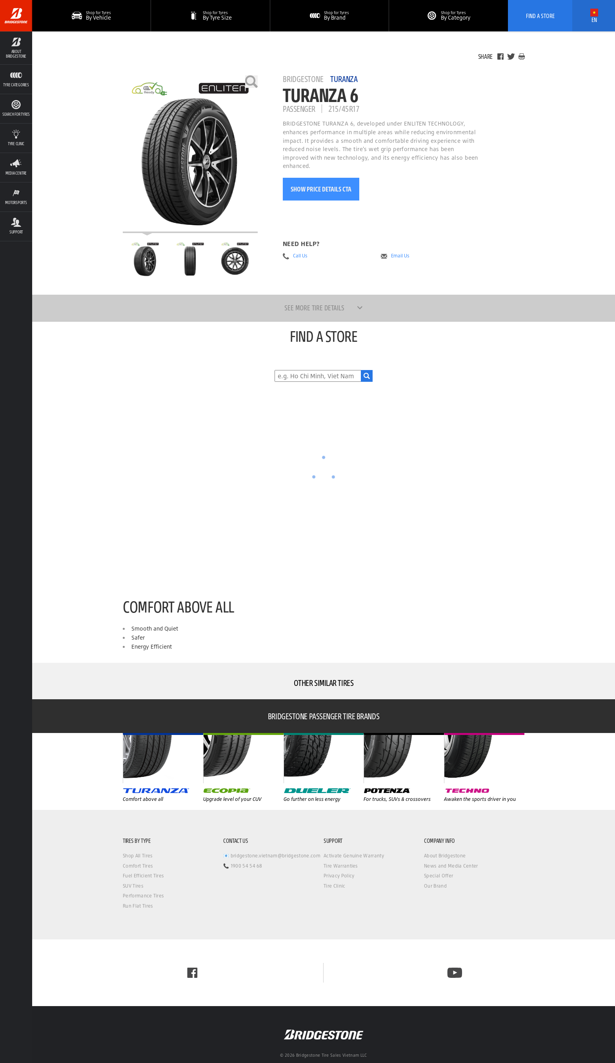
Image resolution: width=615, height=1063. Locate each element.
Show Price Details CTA (321, 189)
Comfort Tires (138, 866)
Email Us (400, 256)
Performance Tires (143, 896)
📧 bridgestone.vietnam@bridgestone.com (271, 856)
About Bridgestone (445, 856)
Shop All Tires (138, 856)
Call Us (300, 256)
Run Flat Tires (138, 906)
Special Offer (438, 876)
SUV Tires (133, 886)
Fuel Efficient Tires (143, 876)
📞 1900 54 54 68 (242, 866)
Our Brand (435, 886)
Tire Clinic (335, 886)
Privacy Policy (339, 876)
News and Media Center (451, 866)
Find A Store (540, 16)
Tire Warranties (341, 866)
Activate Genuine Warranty (354, 856)
